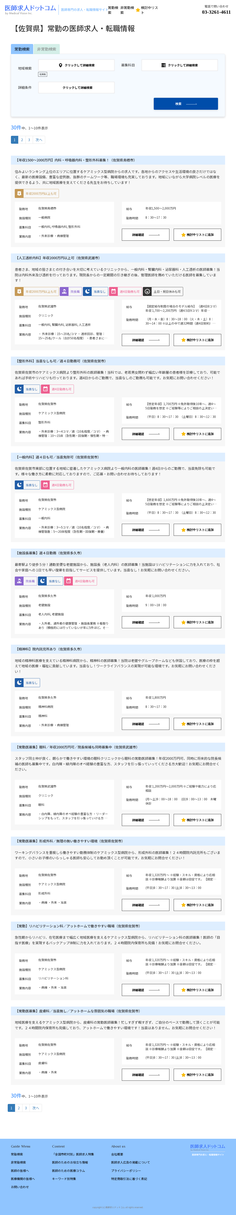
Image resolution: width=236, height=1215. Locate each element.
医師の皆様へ (20, 1170)
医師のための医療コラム (68, 1170)
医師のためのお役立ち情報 (70, 1162)
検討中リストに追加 (197, 235)
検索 (178, 103)
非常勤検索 (127, 10)
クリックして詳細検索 (76, 65)
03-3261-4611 (216, 12)
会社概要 (117, 1154)
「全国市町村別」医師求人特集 (73, 1154)
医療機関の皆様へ (23, 1179)
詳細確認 (138, 235)
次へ (39, 139)
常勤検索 (113, 10)
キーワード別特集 (64, 1179)
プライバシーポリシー (126, 1170)
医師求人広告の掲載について (130, 1162)
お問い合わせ (20, 1187)
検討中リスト (147, 10)
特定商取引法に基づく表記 (129, 1179)
